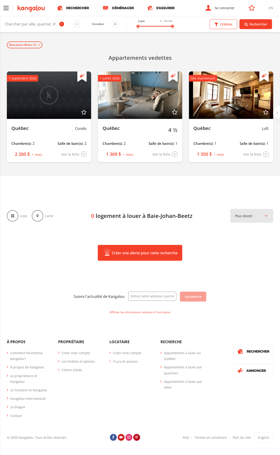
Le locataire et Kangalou (28, 390)
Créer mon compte (76, 353)
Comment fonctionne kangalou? (26, 356)
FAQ (186, 437)
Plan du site (242, 437)
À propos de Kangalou (27, 367)
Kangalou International (28, 398)
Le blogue (17, 407)
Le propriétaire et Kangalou (23, 379)
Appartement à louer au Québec (182, 356)
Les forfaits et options (78, 361)
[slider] (138, 26)
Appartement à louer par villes (183, 384)
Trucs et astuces (125, 361)
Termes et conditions (211, 437)
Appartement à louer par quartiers (183, 370)
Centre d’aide (72, 370)
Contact (16, 416)
